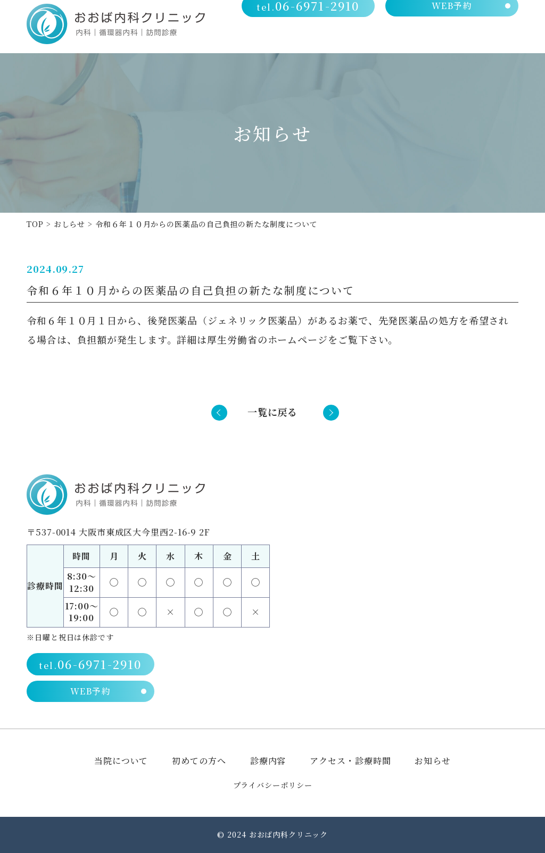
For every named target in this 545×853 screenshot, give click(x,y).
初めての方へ (343, 38)
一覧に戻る (272, 412)
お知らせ (433, 761)
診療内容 (403, 38)
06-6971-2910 (311, 16)
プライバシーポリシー (272, 785)
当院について (275, 38)
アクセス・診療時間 (476, 38)
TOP (35, 224)
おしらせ (70, 224)
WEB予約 (452, 16)
